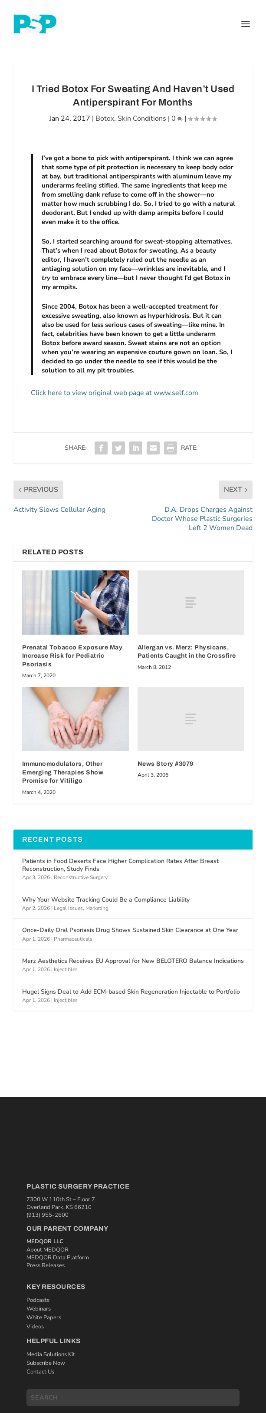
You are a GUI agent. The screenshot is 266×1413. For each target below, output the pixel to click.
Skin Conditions (142, 118)
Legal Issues (68, 908)
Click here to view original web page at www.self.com (114, 393)
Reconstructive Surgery (81, 877)
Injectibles (66, 969)
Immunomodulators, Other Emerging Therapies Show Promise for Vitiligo (63, 772)
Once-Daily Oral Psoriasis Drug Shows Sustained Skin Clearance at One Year (130, 930)
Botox (104, 118)
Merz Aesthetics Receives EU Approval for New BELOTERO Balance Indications (133, 961)
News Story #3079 (166, 764)
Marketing (96, 908)
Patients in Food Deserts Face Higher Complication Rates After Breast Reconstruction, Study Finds (120, 865)
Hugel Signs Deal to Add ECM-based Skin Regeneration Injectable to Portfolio (131, 992)
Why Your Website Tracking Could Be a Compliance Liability (106, 900)
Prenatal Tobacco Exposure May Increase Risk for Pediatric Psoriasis (72, 656)
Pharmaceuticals (73, 938)
